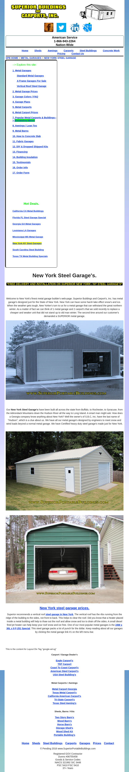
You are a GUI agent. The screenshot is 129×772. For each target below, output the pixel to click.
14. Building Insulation (25, 157)
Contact (109, 743)
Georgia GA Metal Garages (27, 224)
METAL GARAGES (31, 58)
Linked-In (74, 28)
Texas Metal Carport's (64, 692)
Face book (49, 28)
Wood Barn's (64, 721)
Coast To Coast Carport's (64, 667)
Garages (84, 743)
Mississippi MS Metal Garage (28, 237)
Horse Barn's (64, 724)
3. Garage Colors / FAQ (25, 96)
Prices (97, 743)
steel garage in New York (59, 614)
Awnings (52, 50)
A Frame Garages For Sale (31, 81)
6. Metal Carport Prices (25, 112)
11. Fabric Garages (23, 141)
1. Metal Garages (22, 70)
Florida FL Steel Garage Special (29, 217)
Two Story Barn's (64, 717)
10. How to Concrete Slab (27, 136)
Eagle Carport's (64, 660)
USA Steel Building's (64, 674)
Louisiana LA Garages (24, 230)
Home (25, 50)
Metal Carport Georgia (64, 689)
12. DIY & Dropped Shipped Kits (30, 146)
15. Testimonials (22, 162)
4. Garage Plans (21, 102)
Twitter (61, 28)
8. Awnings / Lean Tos (25, 125)
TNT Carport (64, 664)
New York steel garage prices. (64, 608)
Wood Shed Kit (64, 731)
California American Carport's (64, 696)
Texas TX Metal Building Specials (30, 256)
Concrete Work (111, 50)
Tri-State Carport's (64, 699)
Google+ (87, 28)
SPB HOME (12, 58)
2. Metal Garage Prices (25, 91)
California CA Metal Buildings (28, 211)
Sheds (37, 50)
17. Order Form (21, 172)
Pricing (61, 53)
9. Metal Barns (21, 131)
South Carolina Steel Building (28, 249)
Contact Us (78, 53)
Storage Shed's (64, 728)
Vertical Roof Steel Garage (31, 86)
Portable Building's (64, 735)
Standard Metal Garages (30, 75)
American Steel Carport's (65, 671)
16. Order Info (20, 167)
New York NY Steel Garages (27, 243)
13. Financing (20, 151)
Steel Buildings (88, 50)
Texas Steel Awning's (64, 703)
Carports (68, 50)
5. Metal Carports (22, 107)
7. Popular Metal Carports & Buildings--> (34, 119)
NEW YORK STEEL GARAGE (60, 58)
